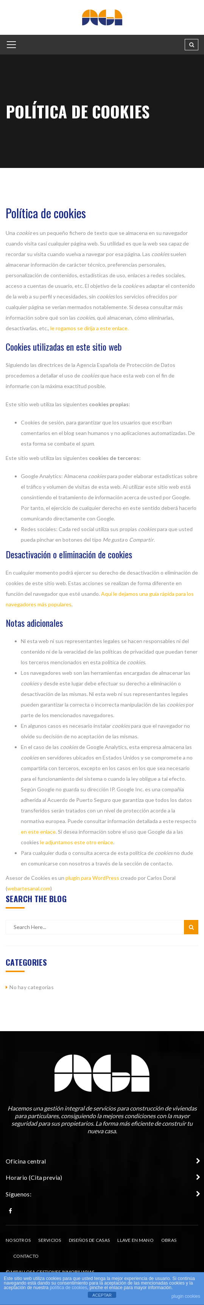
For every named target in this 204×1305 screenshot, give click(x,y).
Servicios (49, 1240)
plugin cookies (185, 1296)
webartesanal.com (28, 888)
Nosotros (18, 1240)
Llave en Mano (135, 1240)
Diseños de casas (89, 1240)
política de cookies (68, 1287)
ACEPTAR (102, 1295)
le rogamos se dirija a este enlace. (89, 328)
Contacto (26, 1256)
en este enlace (38, 831)
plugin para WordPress (92, 878)
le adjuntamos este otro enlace (76, 842)
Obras (168, 1240)
